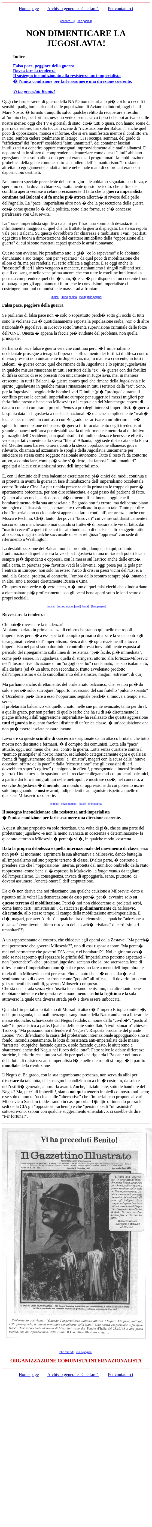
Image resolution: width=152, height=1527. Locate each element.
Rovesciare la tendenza (34, 70)
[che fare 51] (67, 21)
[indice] (55, 297)
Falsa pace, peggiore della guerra (43, 66)
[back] (85, 606)
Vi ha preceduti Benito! (34, 91)
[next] (82, 297)
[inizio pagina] (69, 297)
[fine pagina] (84, 21)
